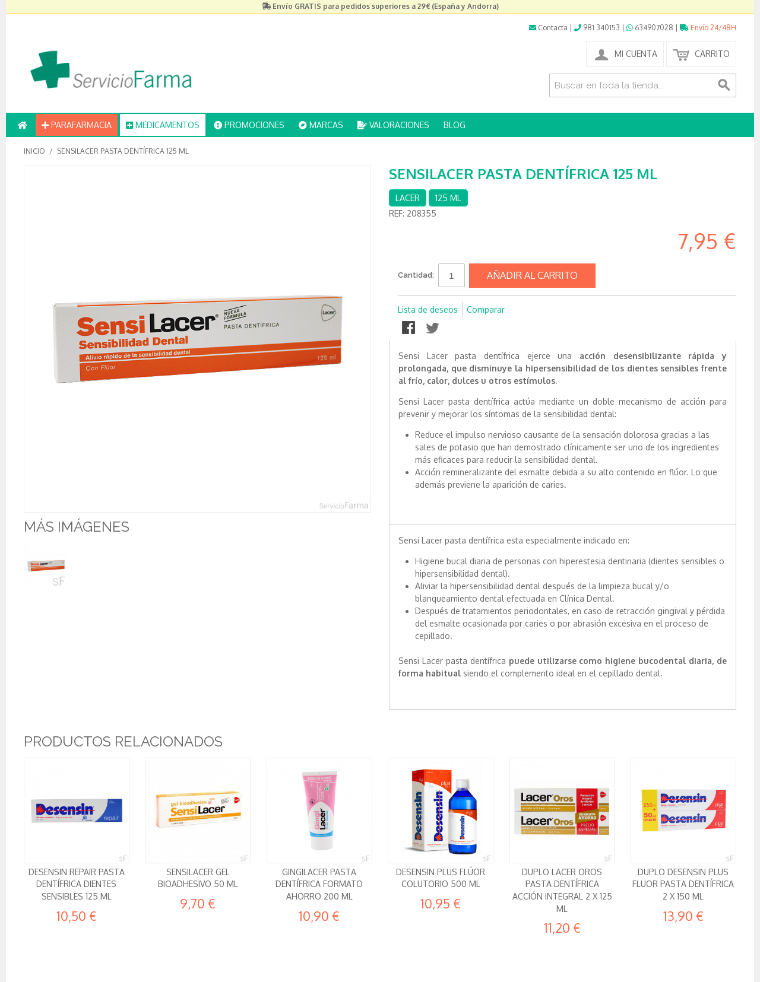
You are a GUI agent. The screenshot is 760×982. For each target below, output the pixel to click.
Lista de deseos (428, 309)
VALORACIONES (393, 125)
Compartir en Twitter (433, 328)
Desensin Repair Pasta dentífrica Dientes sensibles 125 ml (76, 884)
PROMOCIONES (249, 125)
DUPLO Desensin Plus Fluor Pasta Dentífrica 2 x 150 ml (683, 884)
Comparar (486, 309)
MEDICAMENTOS (163, 125)
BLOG (455, 125)
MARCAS (321, 125)
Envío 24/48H (708, 27)
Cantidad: (416, 275)
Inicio (34, 151)
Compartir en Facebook (409, 328)
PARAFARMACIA (77, 125)
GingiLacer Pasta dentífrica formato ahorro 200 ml (319, 884)
